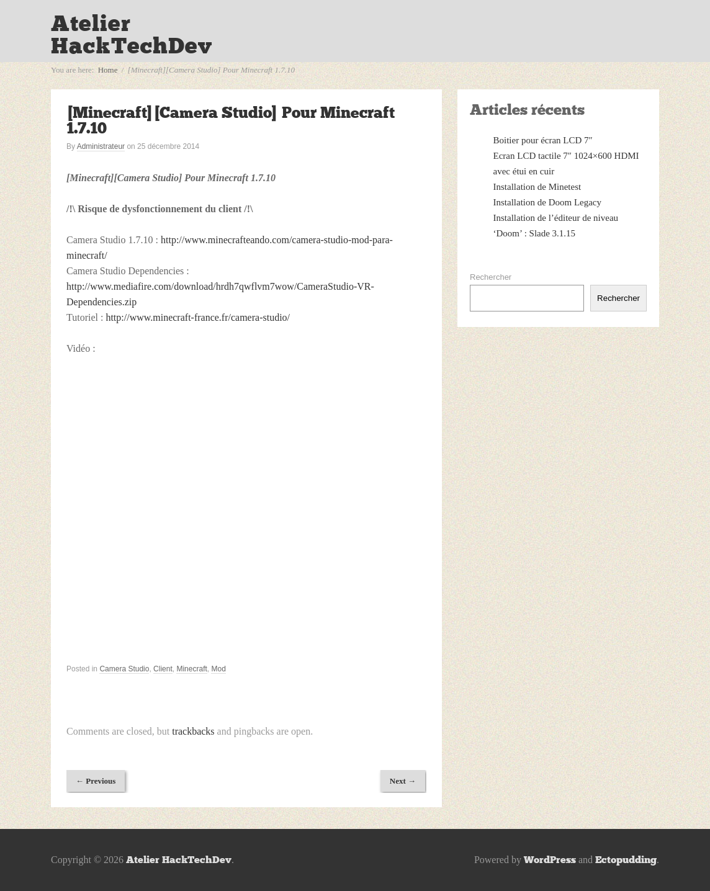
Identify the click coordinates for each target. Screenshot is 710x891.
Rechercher (490, 277)
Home (108, 69)
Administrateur (101, 146)
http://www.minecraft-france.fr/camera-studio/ (198, 317)
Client (163, 669)
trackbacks (193, 731)
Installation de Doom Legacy (547, 202)
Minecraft (191, 669)
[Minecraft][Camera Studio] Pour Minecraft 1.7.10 (230, 120)
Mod (218, 669)
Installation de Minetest (537, 187)
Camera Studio (124, 669)
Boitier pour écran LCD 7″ (543, 140)
